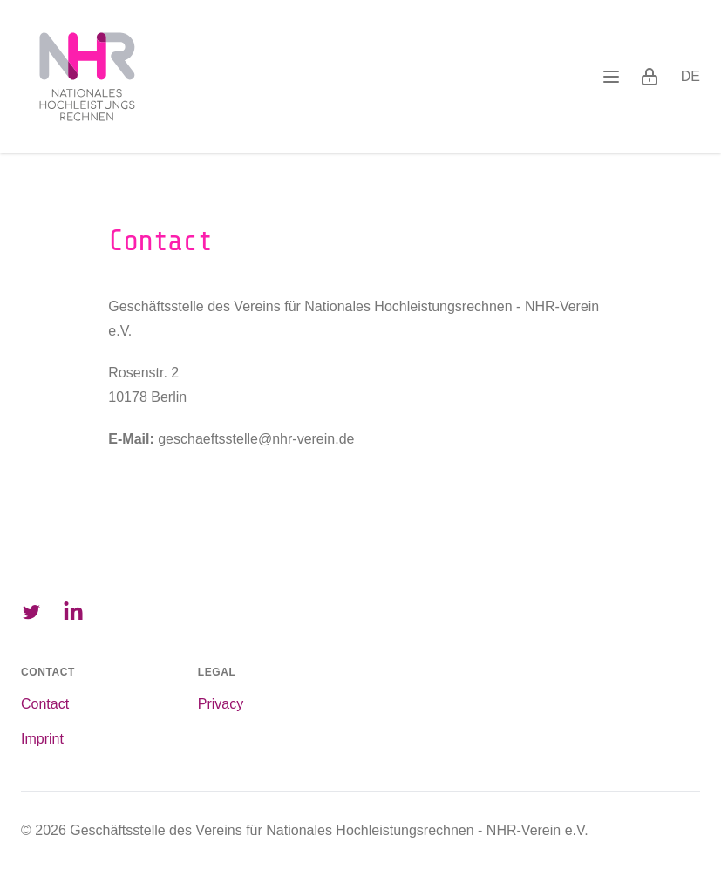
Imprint (42, 738)
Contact (45, 703)
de (690, 76)
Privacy (220, 703)
